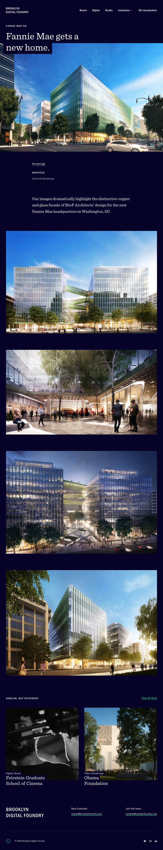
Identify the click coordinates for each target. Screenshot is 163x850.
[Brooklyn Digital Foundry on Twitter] (145, 841)
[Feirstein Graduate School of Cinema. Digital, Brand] (42, 747)
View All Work (149, 698)
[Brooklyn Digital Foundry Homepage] (17, 10)
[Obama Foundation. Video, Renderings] (120, 747)
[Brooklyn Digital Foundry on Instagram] (150, 841)
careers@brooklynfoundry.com (141, 813)
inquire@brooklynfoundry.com (86, 813)
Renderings (38, 163)
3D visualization (147, 10)
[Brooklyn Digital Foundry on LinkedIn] (156, 841)
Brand (83, 10)
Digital (96, 10)
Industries (124, 10)
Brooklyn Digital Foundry (33, 841)
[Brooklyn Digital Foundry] (25, 813)
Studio (109, 10)
